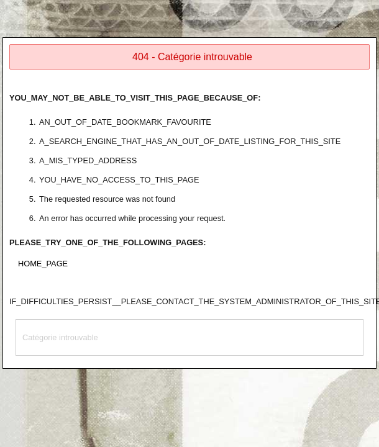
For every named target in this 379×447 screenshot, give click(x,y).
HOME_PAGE (43, 263)
